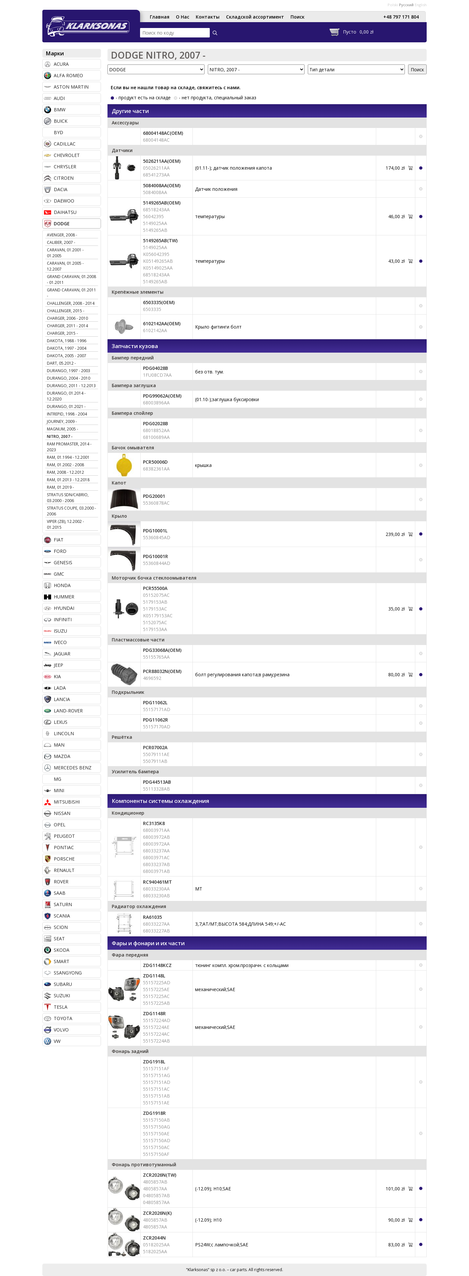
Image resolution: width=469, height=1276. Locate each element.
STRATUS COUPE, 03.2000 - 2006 (71, 511)
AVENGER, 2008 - (62, 235)
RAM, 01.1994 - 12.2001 (68, 457)
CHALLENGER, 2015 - (65, 311)
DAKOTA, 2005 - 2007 (66, 355)
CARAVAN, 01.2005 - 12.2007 (65, 266)
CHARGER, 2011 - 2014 (67, 326)
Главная (159, 17)
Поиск (298, 17)
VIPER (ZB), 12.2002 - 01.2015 (65, 524)
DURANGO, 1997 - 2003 (68, 370)
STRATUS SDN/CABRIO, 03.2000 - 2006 (68, 497)
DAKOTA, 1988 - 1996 (66, 341)
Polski (393, 4)
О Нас (182, 17)
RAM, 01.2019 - (60, 487)
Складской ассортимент (255, 17)
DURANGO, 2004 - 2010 (68, 378)
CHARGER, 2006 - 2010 (67, 318)
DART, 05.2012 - (61, 363)
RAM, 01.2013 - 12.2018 (68, 480)
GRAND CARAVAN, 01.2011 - (71, 293)
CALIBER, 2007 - (61, 242)
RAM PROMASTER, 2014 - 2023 (69, 447)
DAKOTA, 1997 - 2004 (66, 348)
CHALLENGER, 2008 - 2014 (70, 303)
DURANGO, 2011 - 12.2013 (71, 385)
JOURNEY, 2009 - (62, 421)
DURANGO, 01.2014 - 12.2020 (66, 396)
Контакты (208, 17)
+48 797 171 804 (401, 17)
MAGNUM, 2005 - (62, 429)
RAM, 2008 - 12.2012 (65, 472)
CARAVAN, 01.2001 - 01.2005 (65, 253)
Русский (406, 4)
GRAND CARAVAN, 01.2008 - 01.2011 (71, 279)
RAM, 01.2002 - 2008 (65, 465)
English (421, 4)
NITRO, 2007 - (60, 436)
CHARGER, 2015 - (62, 333)
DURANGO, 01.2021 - (66, 406)
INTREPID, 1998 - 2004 (67, 414)
